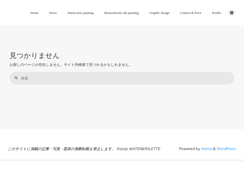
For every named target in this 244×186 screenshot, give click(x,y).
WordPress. (227, 149)
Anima (206, 149)
